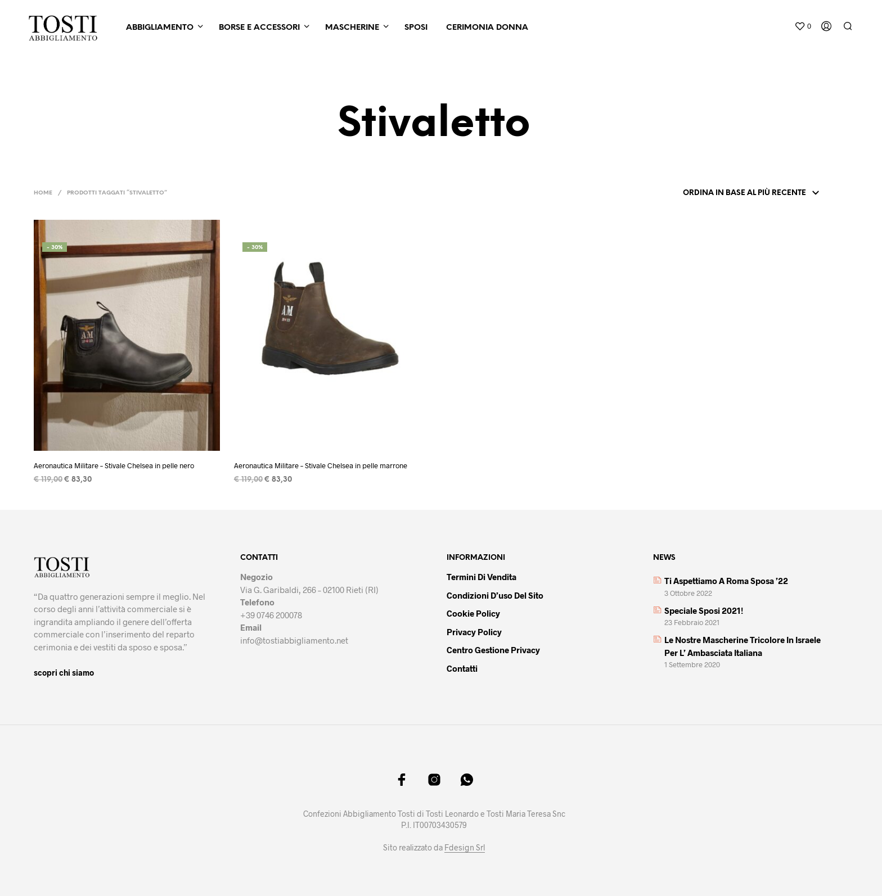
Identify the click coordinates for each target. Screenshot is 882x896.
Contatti (462, 668)
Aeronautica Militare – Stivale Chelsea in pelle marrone (320, 465)
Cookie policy (473, 613)
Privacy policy (474, 632)
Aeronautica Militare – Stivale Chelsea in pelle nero (114, 465)
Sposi (416, 28)
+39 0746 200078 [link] (271, 615)
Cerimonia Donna (487, 28)
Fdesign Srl (464, 847)
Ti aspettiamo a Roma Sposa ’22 (726, 581)
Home (43, 193)
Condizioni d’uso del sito (495, 595)
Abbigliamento (160, 28)
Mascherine (352, 28)
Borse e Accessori (259, 28)
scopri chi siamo (64, 672)
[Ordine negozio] (749, 193)
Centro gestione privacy (493, 650)
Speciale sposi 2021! (703, 610)
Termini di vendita (481, 577)
